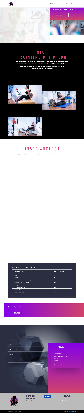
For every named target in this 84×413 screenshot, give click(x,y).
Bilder (17, 313)
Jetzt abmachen (61, 15)
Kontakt (68, 3)
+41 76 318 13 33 (61, 363)
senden (39, 366)
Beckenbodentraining (31, 398)
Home (58, 3)
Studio (62, 3)
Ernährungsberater (30, 400)
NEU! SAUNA (52, 3)
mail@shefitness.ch (61, 364)
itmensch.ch (73, 411)
